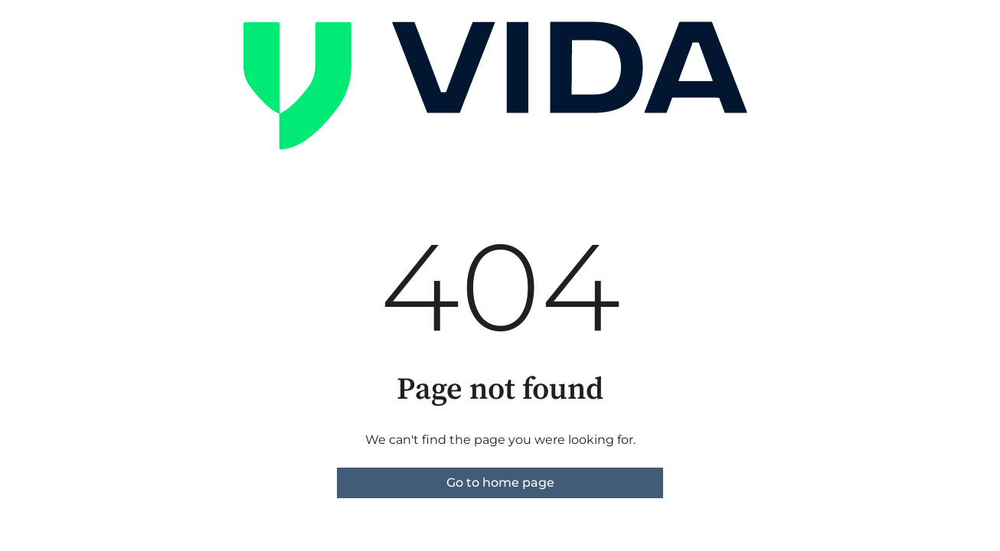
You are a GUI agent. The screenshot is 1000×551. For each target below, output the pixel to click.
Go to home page (500, 482)
